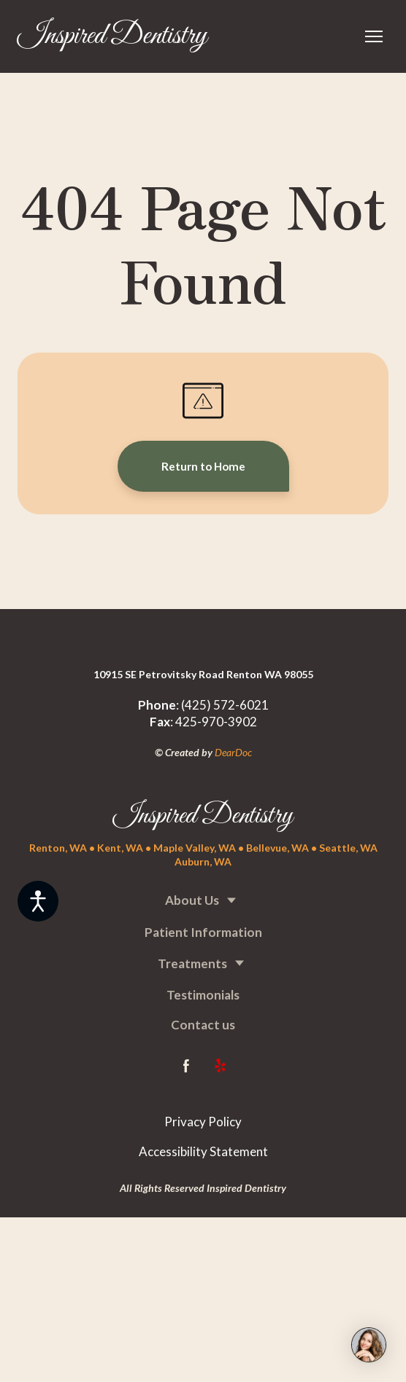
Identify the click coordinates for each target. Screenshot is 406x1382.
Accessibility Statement (203, 1151)
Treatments (192, 963)
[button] (203, 466)
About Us (192, 900)
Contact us (203, 1024)
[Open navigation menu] (373, 36)
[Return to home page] (112, 36)
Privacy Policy (203, 1121)
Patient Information (203, 932)
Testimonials (203, 994)
